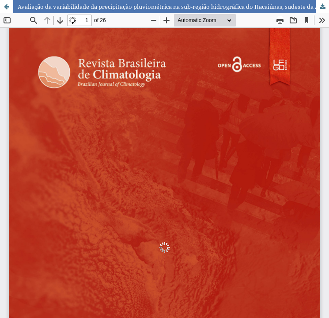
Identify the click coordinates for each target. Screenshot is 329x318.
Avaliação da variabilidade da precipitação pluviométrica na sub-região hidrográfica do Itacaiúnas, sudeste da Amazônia (173, 7)
